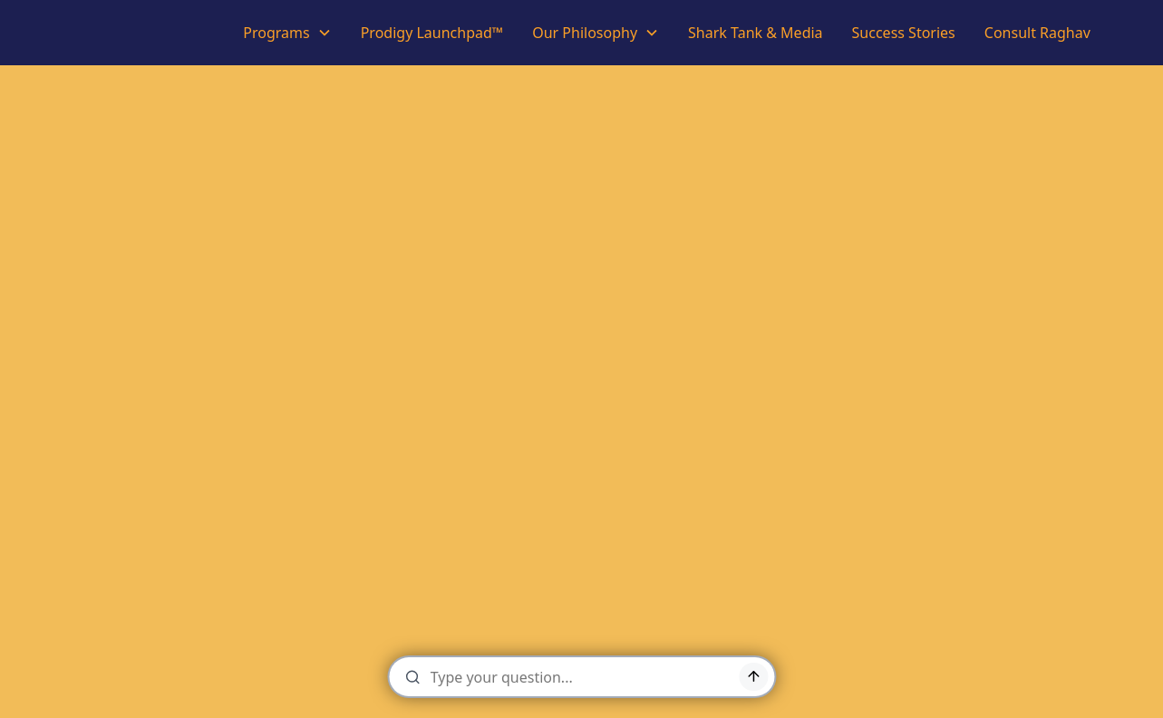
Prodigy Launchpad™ (432, 33)
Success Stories (903, 33)
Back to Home (582, 565)
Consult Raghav (1037, 33)
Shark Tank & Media (755, 33)
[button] (286, 33)
